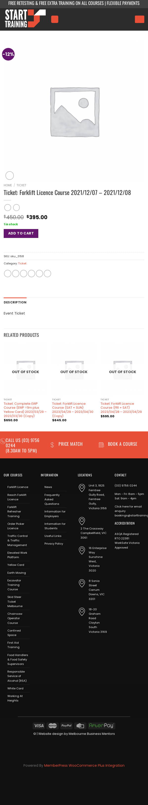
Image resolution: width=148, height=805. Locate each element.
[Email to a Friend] (31, 273)
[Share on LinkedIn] (47, 273)
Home (8, 185)
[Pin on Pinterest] (39, 273)
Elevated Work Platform (17, 555)
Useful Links (53, 536)
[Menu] (54, 19)
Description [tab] (14, 302)
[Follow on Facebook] (44, 554)
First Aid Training (13, 644)
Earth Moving (16, 572)
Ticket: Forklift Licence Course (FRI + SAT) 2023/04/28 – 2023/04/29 (121, 407)
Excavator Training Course (14, 584)
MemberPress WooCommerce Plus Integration (84, 765)
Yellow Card (15, 565)
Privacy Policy (53, 543)
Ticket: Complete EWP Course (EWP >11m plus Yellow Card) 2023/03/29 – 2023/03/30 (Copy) (25, 409)
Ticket (21, 185)
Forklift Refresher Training (14, 511)
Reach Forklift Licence (16, 496)
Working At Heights (15, 698)
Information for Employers (54, 513)
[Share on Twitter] (23, 273)
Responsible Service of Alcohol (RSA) (17, 675)
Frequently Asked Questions (52, 498)
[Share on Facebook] (15, 273)
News (48, 487)
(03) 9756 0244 (126, 485)
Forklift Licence (17, 487)
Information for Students (54, 526)
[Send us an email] (58, 554)
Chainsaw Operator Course (14, 618)
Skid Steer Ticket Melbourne (14, 601)
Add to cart (21, 233)
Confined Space (14, 632)
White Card (15, 688)
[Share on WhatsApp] (7, 273)
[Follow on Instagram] (51, 554)
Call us (14, 439)
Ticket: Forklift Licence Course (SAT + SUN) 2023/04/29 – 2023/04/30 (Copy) (72, 409)
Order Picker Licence (15, 526)
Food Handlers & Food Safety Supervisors (17, 659)
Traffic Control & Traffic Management (17, 540)
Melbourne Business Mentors (92, 733)
